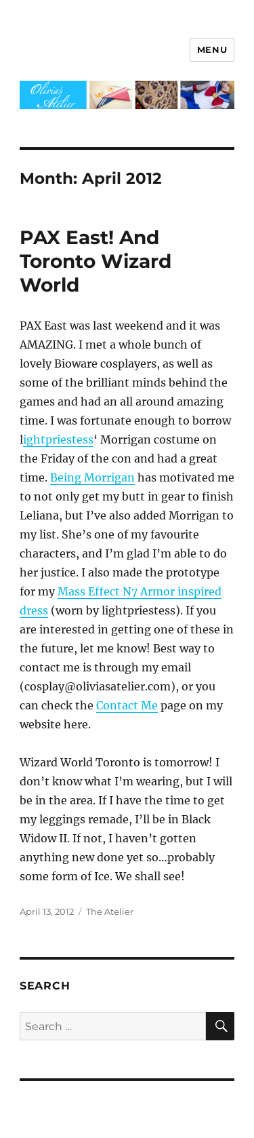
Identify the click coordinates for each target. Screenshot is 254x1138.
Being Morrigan (92, 477)
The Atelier (109, 911)
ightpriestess (58, 439)
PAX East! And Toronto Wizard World (95, 261)
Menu (212, 49)
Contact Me (127, 705)
